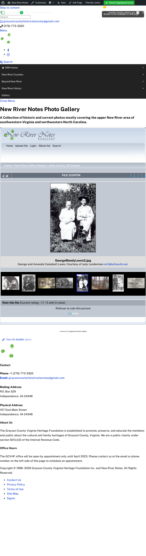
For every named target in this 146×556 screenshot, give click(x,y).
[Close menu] (7, 100)
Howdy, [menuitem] (123, 12)
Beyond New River (73, 81)
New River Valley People (30, 165)
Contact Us (14, 480)
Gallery (6, 95)
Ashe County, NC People (64, 165)
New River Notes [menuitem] (20, 2)
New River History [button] (73, 88)
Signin (11, 498)
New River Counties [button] (73, 74)
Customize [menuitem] (40, 2)
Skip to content (10, 7)
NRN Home (74, 67)
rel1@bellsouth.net (116, 264)
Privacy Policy (16, 484)
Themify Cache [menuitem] (92, 2)
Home (8, 165)
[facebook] (8, 50)
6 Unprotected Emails (41, 12)
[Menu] (3, 30)
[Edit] (28, 340)
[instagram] (8, 54)
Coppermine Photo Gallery (77, 331)
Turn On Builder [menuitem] (113, 7)
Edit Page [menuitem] (77, 2)
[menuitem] (3, 3)
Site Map (12, 493)
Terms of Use (15, 489)
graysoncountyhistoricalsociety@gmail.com (32, 378)
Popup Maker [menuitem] (14, 12)
